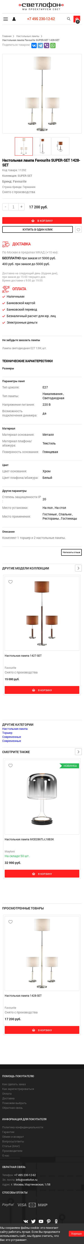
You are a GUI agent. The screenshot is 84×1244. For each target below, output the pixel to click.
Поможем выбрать (14, 1103)
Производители (12, 1150)
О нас (5, 1155)
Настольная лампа (15, 729)
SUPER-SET (24, 175)
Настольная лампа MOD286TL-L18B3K (29, 839)
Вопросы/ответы (13, 1141)
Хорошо (76, 1233)
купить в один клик (38, 229)
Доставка (8, 1098)
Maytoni (10, 851)
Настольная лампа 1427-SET (23, 655)
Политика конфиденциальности (22, 1127)
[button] (24, 146)
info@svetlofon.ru (26, 1179)
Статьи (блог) (11, 1146)
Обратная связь (12, 1107)
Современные (11, 737)
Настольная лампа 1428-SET (23, 995)
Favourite (19, 181)
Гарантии (8, 1132)
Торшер (7, 733)
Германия (29, 187)
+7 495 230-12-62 (41, 18)
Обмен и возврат (13, 1136)
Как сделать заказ (14, 1084)
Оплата (7, 1093)
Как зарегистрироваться (18, 1089)
